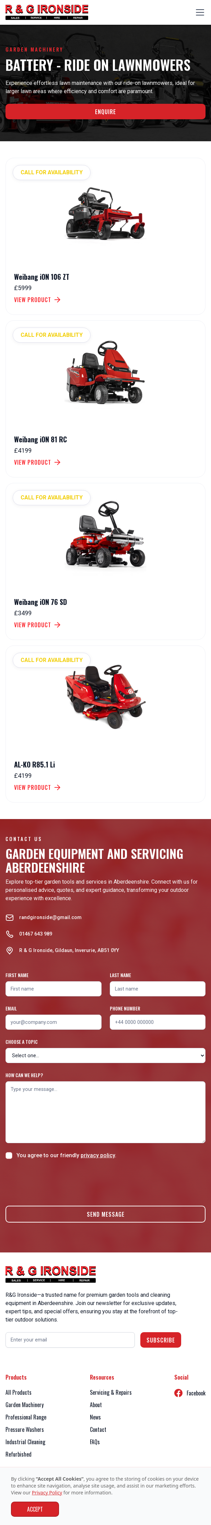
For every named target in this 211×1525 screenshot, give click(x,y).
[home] (46, 12)
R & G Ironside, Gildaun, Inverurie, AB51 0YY (69, 950)
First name (16, 975)
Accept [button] (35, 1509)
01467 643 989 (35, 934)
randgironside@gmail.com (50, 917)
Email (11, 1008)
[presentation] (57, 1181)
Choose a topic (21, 1041)
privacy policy (98, 1155)
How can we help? (24, 1075)
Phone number (125, 1008)
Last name (120, 975)
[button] (199, 12)
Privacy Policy (47, 1492)
